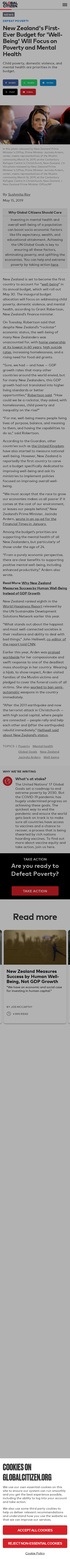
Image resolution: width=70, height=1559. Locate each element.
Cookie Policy (35, 1553)
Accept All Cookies (35, 1530)
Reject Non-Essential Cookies (35, 1543)
